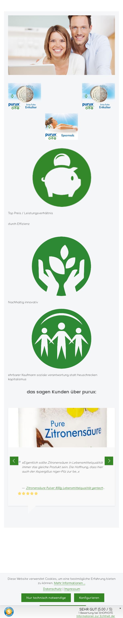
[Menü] (84, 6)
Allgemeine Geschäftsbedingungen (49, 552)
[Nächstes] (12, 96)
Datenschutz (52, 589)
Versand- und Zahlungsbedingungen (71, 547)
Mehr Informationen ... (69, 583)
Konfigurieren (89, 597)
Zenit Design (82, 567)
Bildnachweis (62, 558)
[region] (24, 96)
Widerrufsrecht (88, 552)
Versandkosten (88, 534)
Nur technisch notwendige (46, 597)
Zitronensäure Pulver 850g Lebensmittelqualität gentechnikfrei (69, 488)
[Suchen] (93, 6)
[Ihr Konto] (102, 6)
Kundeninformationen (91, 558)
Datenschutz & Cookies (33, 558)
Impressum (33, 547)
